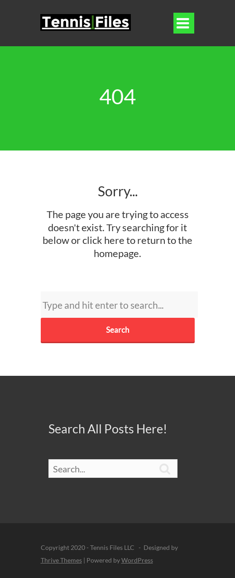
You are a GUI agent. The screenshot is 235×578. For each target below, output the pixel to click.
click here (103, 240)
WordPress (137, 560)
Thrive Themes (61, 560)
